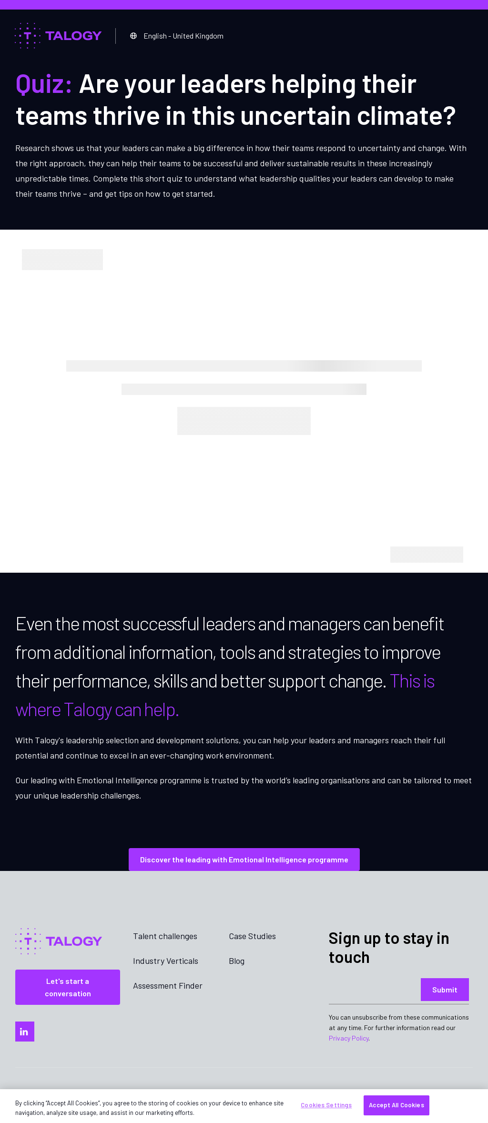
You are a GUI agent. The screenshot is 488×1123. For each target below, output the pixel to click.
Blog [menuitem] (236, 960)
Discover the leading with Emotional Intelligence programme (244, 859)
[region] (244, 1106)
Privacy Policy (348, 1038)
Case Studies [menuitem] (252, 936)
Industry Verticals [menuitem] (165, 960)
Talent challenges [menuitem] (165, 936)
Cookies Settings (326, 1105)
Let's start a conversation (68, 987)
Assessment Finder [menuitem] (168, 985)
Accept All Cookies (396, 1105)
